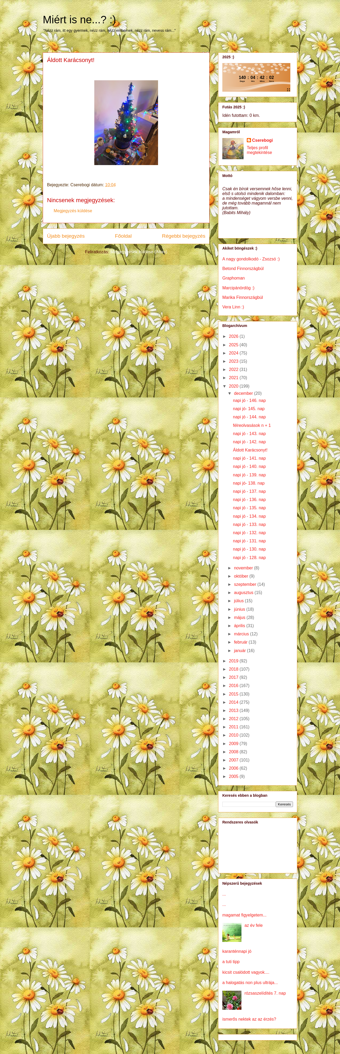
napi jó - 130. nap (249, 549)
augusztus (244, 592)
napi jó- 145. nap (249, 408)
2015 (234, 694)
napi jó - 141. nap (249, 458)
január (240, 650)
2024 (234, 353)
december (244, 393)
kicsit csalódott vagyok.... (245, 972)
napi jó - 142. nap (249, 442)
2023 (234, 361)
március (242, 634)
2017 (234, 677)
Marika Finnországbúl (242, 297)
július (239, 601)
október (241, 576)
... (224, 894)
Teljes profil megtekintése (259, 150)
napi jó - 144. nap (249, 417)
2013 (234, 710)
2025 (234, 345)
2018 (234, 669)
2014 (234, 702)
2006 (234, 768)
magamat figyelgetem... (244, 915)
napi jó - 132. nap (249, 532)
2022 (234, 369)
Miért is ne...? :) (79, 19)
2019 (234, 661)
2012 (234, 718)
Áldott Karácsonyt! (250, 450)
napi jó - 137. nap (249, 491)
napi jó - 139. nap (249, 475)
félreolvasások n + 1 (252, 425)
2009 (234, 743)
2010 (234, 735)
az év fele (253, 925)
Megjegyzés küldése (73, 211)
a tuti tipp (231, 961)
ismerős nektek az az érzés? (249, 1019)
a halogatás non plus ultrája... (250, 982)
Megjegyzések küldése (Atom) (138, 252)
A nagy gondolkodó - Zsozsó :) (251, 259)
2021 (234, 377)
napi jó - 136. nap (249, 499)
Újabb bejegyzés (66, 236)
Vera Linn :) (233, 307)
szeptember (245, 584)
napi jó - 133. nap (249, 524)
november (244, 568)
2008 (234, 752)
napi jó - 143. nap (249, 433)
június (240, 609)
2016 (234, 685)
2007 (234, 760)
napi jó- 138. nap (249, 483)
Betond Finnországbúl (243, 268)
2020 (234, 386)
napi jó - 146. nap (249, 400)
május (240, 617)
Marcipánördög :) (238, 288)
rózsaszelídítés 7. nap (265, 993)
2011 (234, 727)
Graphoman (233, 278)
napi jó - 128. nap (249, 557)
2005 (234, 776)
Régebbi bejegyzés (183, 236)
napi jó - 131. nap (249, 541)
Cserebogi (262, 140)
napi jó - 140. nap (249, 466)
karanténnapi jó (236, 951)
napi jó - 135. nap (249, 508)
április (240, 625)
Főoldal (123, 236)
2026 (234, 336)
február (241, 642)
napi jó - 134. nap (249, 516)
